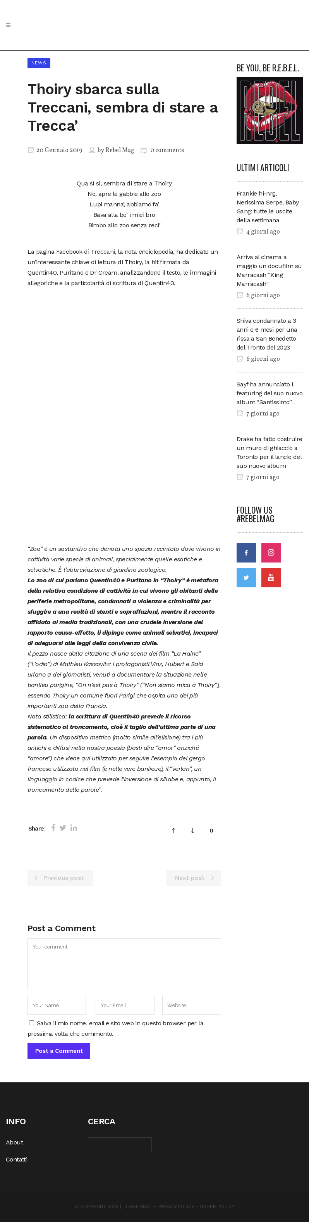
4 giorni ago (258, 232)
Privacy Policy (176, 1206)
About (14, 1142)
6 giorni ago (258, 295)
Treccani (103, 251)
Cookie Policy (217, 1206)
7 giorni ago (258, 414)
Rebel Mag (119, 150)
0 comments (167, 150)
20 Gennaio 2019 (54, 150)
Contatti (16, 1159)
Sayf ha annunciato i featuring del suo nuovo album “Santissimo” (269, 393)
